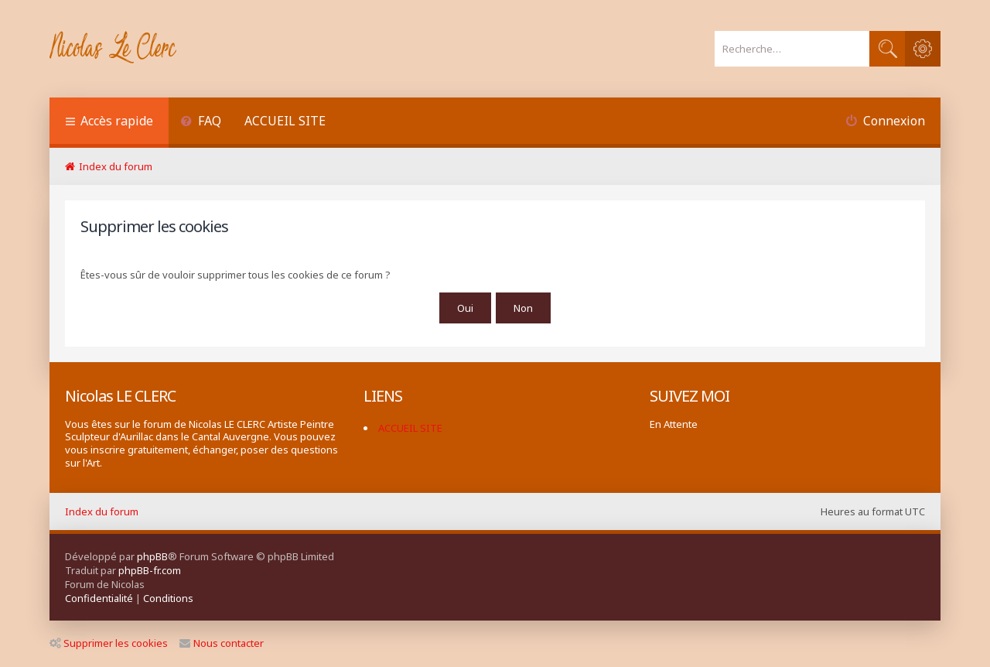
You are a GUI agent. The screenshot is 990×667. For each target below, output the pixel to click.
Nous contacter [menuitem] (221, 643)
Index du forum (101, 511)
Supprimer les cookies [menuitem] (109, 643)
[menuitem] (201, 122)
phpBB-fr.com (149, 570)
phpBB (152, 556)
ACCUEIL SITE (285, 120)
